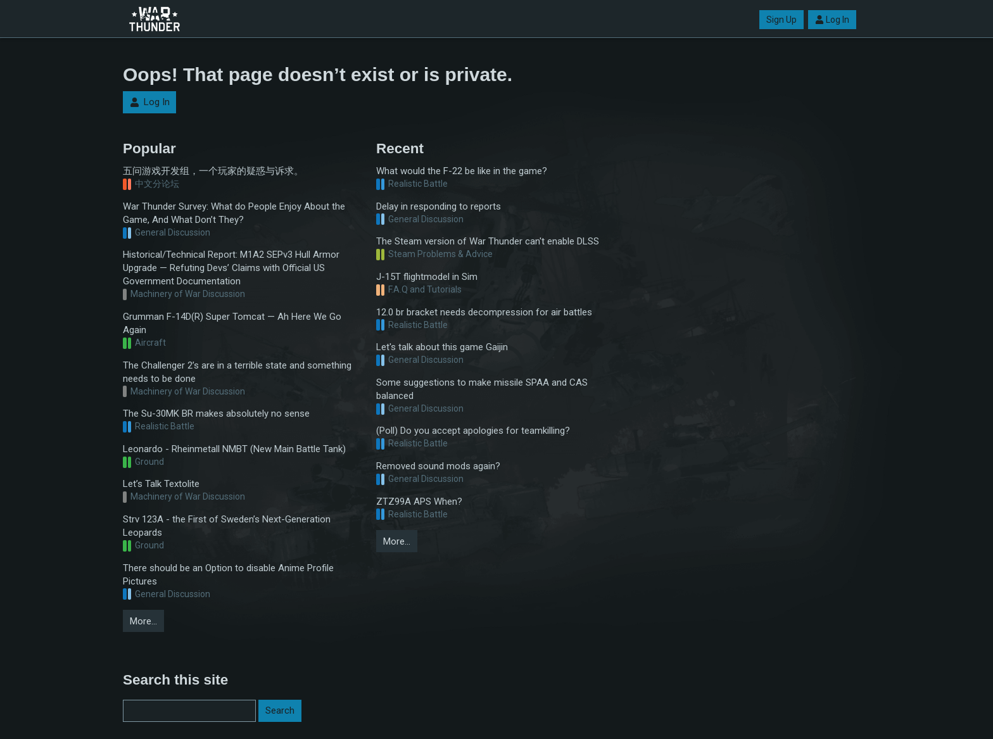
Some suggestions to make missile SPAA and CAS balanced (482, 389)
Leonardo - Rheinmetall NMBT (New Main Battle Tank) (234, 449)
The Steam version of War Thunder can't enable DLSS (487, 241)
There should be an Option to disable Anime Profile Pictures (228, 574)
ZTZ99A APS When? (419, 501)
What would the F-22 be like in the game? (461, 171)
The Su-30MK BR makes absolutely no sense (216, 413)
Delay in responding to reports (438, 206)
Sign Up (781, 20)
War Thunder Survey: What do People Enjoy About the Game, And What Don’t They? (234, 213)
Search (279, 710)
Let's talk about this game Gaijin (442, 347)
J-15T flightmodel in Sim (427, 276)
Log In (832, 20)
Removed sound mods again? (438, 466)
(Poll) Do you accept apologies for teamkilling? (473, 430)
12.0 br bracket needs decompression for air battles (484, 312)
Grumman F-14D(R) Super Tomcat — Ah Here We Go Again (232, 323)
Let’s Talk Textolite (161, 484)
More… (143, 621)
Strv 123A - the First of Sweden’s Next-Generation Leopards (227, 526)
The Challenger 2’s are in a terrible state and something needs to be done (237, 372)
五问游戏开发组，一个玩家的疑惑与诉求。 (213, 171)
